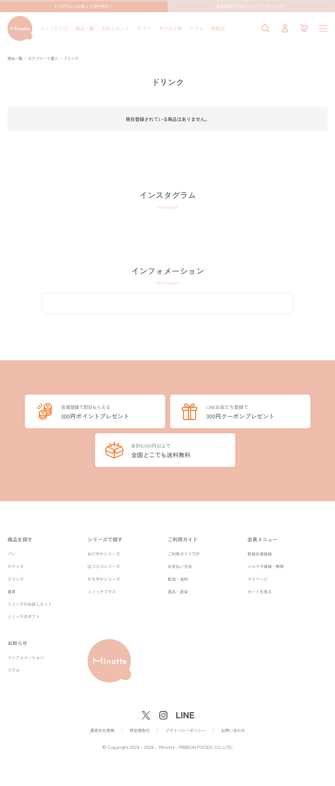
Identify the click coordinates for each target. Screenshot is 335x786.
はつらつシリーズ (104, 564)
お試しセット (116, 28)
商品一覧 (84, 28)
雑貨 (11, 590)
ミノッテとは (54, 28)
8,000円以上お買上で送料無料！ (84, 6)
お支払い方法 (180, 564)
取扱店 (218, 28)
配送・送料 (178, 577)
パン (11, 551)
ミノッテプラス (102, 590)
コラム (196, 28)
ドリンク (15, 577)
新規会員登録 (259, 551)
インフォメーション (25, 658)
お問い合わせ (233, 730)
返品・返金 (178, 590)
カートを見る (259, 590)
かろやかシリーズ (104, 577)
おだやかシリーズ (104, 551)
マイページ (257, 577)
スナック (15, 564)
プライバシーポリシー (185, 730)
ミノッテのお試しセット (29, 603)
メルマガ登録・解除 (265, 564)
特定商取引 (140, 730)
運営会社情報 (102, 730)
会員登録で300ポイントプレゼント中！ (251, 6)
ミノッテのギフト (23, 616)
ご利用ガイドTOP (183, 551)
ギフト (144, 28)
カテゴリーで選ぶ (43, 58)
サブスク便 (170, 28)
